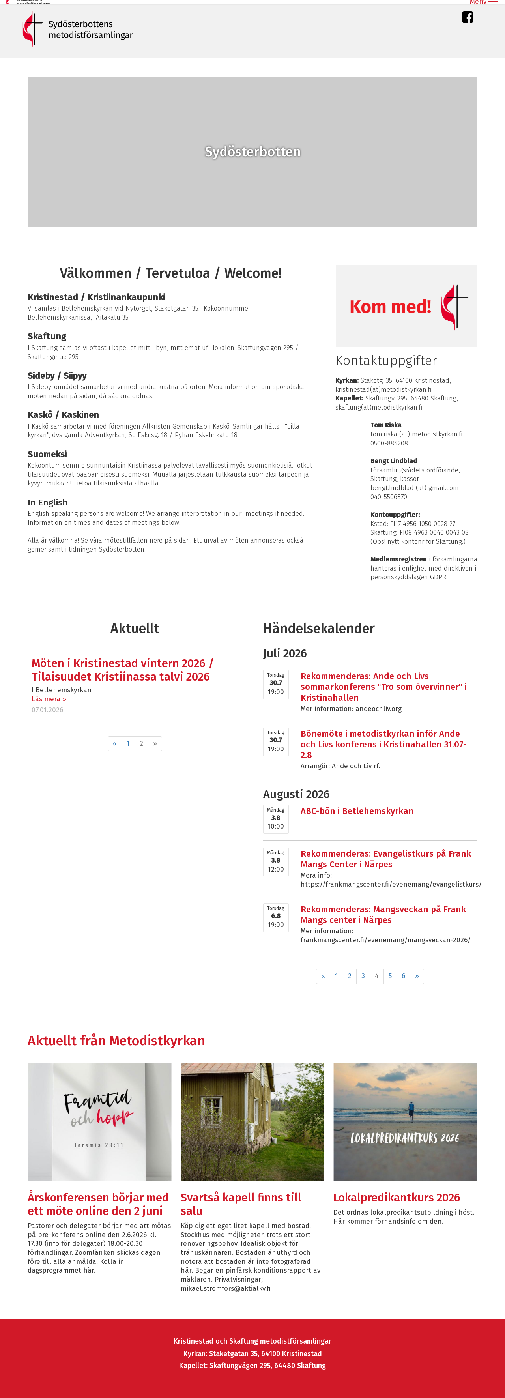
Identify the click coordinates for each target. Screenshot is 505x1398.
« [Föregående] (115, 740)
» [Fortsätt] (417, 972)
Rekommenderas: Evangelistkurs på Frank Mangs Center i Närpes (386, 855)
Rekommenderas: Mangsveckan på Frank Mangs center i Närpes (383, 911)
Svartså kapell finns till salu (241, 1201)
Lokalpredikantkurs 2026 (396, 1194)
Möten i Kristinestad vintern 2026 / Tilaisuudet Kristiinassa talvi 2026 (123, 666)
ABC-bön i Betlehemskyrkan (357, 807)
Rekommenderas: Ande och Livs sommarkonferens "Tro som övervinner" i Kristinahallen (384, 683)
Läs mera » (49, 695)
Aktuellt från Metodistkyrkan (116, 1037)
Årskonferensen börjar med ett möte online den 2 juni (98, 1201)
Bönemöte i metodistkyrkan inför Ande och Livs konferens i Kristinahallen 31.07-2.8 (384, 741)
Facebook (467, 15)
